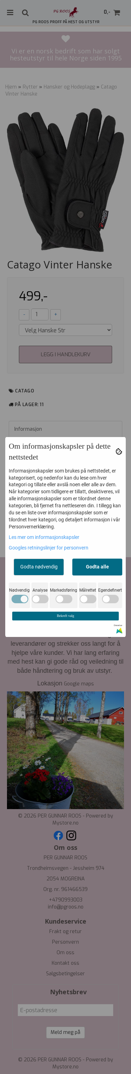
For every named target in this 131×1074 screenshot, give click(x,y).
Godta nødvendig (39, 566)
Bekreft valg (65, 616)
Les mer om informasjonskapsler (44, 537)
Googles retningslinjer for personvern (48, 548)
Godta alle (97, 566)
